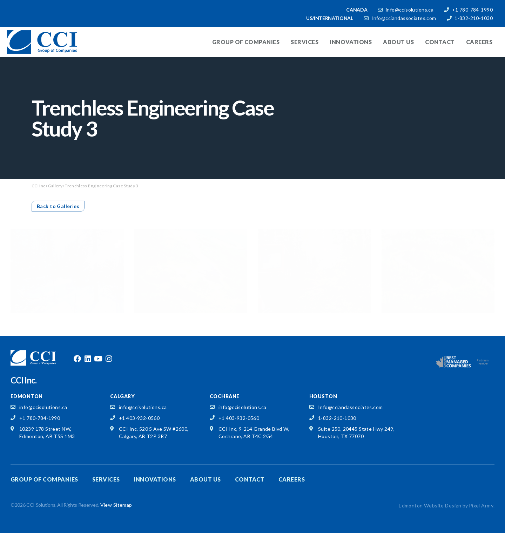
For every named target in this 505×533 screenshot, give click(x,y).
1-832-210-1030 (473, 18)
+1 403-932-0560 (139, 418)
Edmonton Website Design (430, 505)
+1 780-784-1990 (472, 10)
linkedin (88, 359)
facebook (77, 359)
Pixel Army (481, 505)
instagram (109, 359)
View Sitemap (116, 505)
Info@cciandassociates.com (403, 18)
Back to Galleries (58, 206)
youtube (98, 359)
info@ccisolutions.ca (409, 10)
